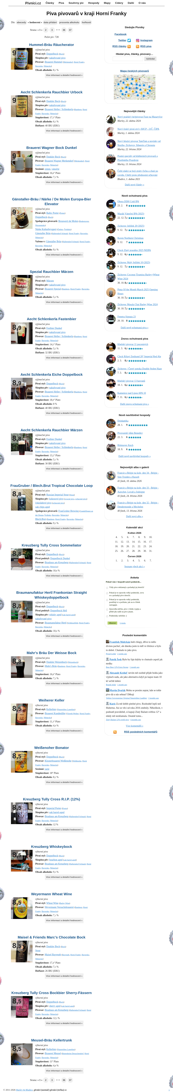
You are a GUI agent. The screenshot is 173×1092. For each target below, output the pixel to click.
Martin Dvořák (117, 690)
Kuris (113, 703)
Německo (47, 66)
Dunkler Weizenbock (56, 662)
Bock (61, 54)
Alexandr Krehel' (119, 673)
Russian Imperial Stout (57, 494)
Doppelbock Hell (58, 610)
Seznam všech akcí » (134, 566)
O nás (142, 2)
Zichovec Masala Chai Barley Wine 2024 (137, 304)
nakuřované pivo (57, 58)
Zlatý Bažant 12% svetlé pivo (117, 720)
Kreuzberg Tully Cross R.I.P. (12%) (51, 799)
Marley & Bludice (24, 1090)
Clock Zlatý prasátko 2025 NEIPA (134, 250)
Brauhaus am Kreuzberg (56, 562)
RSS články (119, 46)
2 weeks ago (122, 654)
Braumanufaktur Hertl (55, 622)
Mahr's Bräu (51, 666)
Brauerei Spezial (53, 289)
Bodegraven (84, 221)
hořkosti (86, 22)
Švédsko (67, 229)
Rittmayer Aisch (125, 445)
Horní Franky (79, 62)
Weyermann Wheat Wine (51, 894)
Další (131, 2)
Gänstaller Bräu (43, 233)
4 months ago (135, 720)
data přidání (50, 22)
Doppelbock (52, 53)
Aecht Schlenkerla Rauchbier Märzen (51, 430)
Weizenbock (73, 662)
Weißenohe (77, 761)
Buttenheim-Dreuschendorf (72, 1053)
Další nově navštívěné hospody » (135, 456)
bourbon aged (55, 859)
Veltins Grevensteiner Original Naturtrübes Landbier (126, 698)
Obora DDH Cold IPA (128, 201)
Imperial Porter (53, 808)
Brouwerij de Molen (68, 221)
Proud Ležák (111, 654)
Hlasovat (112, 623)
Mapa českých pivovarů (134, 71)
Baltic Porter (52, 213)
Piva (61, 2)
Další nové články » (134, 184)
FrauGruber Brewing (68, 511)
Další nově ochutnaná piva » (134, 327)
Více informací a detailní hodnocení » (64, 75)
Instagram (146, 40)
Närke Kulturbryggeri (45, 229)
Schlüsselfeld (73, 623)
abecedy (21, 22)
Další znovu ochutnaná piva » (134, 404)
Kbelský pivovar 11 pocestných (132, 344)
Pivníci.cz (33, 3)
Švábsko (47, 515)
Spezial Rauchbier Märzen (51, 272)
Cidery (119, 2)
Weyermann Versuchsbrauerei (59, 907)
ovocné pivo (69, 499)
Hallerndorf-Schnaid (60, 233)
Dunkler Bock (53, 101)
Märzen (50, 280)
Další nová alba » (134, 516)
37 (70, 30)
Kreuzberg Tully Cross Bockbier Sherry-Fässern (51, 993)
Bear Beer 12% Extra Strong (117, 667)
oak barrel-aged (69, 615)
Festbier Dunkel (54, 328)
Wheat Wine (52, 903)
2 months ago (153, 698)
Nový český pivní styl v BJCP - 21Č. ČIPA (138, 129)
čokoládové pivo (43, 502)
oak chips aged (42, 507)
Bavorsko (39, 66)
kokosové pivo (56, 498)
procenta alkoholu (69, 22)
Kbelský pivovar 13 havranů (131, 381)
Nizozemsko (40, 225)
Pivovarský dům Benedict (130, 433)
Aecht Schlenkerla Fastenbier (51, 319)
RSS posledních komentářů (140, 731)
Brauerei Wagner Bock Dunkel (51, 148)
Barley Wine (64, 903)
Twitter (122, 40)
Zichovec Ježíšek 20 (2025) (130, 226)
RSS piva (145, 46)
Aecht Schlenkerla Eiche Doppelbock (52, 374)
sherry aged (54, 1006)
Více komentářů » (134, 726)
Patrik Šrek (116, 659)
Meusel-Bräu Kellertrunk (51, 1040)
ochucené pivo (81, 499)
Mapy (107, 2)
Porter (62, 213)
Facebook (121, 34)
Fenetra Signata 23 (126, 316)
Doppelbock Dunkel (60, 558)
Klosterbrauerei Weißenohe (58, 760)
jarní (47, 769)
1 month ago (134, 667)
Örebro (60, 229)
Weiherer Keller (51, 700)
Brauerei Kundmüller (55, 713)
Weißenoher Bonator (51, 748)
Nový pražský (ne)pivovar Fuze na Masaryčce (139, 116)
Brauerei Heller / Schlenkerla (59, 109)
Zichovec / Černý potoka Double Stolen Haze (139, 368)
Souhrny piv (76, 2)
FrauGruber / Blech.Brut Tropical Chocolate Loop (51, 486)
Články (50, 2)
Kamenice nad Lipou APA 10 (131, 393)
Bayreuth (65, 955)
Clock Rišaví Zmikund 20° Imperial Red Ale (139, 356)
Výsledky (123, 623)
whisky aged (55, 614)
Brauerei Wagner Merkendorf (59, 160)
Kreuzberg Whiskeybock (51, 847)
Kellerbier (51, 709)
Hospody (93, 2)
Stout (72, 495)
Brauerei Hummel (53, 62)
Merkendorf (68, 62)
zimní (47, 169)
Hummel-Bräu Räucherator (51, 45)
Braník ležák (111, 685)
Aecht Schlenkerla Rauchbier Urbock (51, 92)
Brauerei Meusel (53, 1053)
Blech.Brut (40, 519)
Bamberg (78, 109)
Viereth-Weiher (73, 713)
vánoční (55, 169)
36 (64, 30)
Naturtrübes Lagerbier (66, 709)
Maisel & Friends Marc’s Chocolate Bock (51, 937)
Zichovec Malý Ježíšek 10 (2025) (133, 262)
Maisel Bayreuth (53, 954)
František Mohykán (120, 642)
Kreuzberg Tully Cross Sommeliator (51, 545)
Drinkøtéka (122, 421)
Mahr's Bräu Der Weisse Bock (51, 653)
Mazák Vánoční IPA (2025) (130, 213)
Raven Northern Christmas (130, 238)
